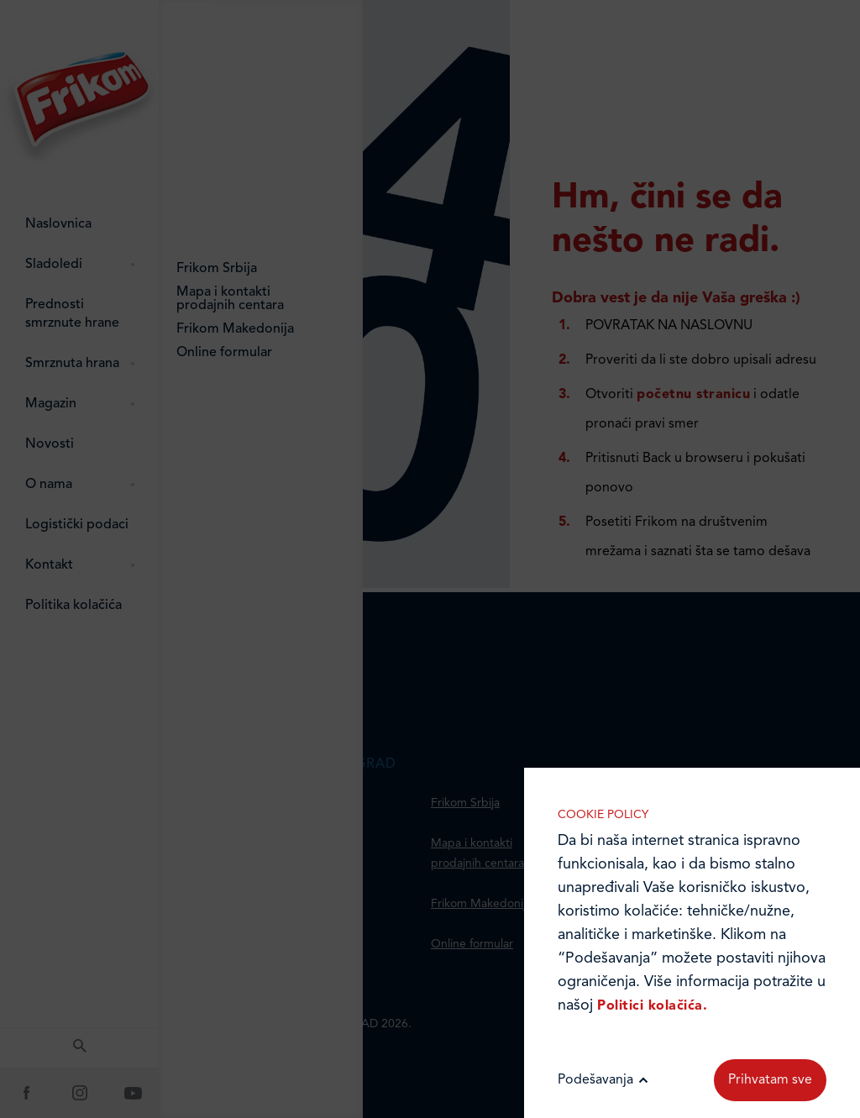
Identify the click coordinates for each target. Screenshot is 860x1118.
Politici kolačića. (652, 1006)
